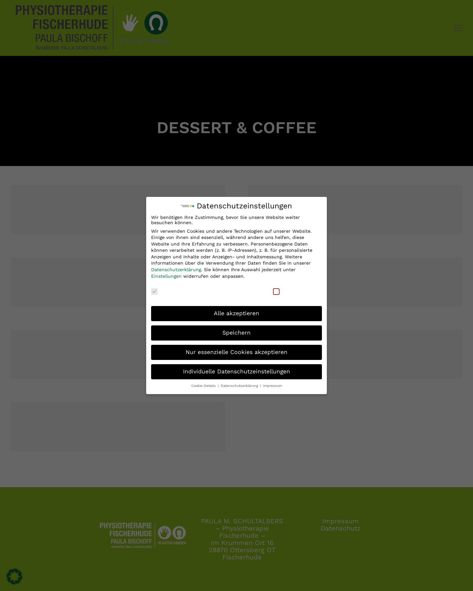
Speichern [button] (236, 329)
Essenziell (166, 287)
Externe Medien (295, 287)
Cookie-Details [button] (204, 382)
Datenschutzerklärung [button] (240, 382)
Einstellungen (166, 272)
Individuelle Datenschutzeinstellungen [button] (236, 368)
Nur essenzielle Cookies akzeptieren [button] (236, 348)
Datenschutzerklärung (176, 266)
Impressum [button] (272, 382)
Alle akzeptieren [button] (236, 310)
